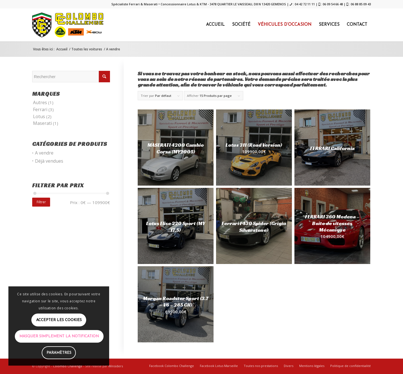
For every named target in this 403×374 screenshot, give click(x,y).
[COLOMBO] (68, 24)
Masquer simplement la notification (59, 336)
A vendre (44, 153)
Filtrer (41, 202)
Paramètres (58, 353)
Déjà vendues (49, 161)
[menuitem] (215, 24)
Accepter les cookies (59, 320)
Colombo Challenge (67, 366)
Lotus (39, 116)
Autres (40, 102)
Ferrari (40, 109)
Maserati (42, 123)
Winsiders (115, 366)
